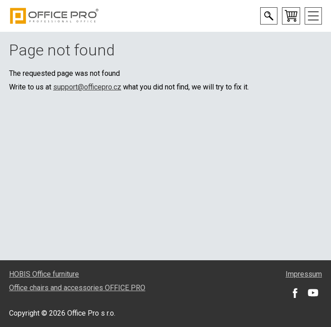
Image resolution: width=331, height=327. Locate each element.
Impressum (304, 274)
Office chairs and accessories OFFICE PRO (77, 287)
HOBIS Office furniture (44, 274)
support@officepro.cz (87, 87)
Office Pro (54, 16)
